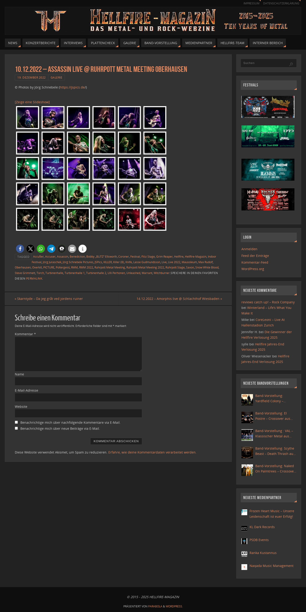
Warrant (147, 273)
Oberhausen (23, 267)
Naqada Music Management (272, 565)
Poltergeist (63, 267)
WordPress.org (252, 269)
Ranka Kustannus (263, 553)
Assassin (62, 256)
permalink (34, 278)
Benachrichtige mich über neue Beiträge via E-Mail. (60, 428)
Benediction (77, 256)
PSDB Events (259, 540)
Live (164, 262)
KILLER (107, 262)
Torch (40, 273)
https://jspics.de (72, 87)
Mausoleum (189, 262)
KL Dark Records (262, 527)
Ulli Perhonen (116, 273)
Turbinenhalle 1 (75, 273)
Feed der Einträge (255, 255)
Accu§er (38, 256)
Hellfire (179, 256)
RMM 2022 (86, 267)
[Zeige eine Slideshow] (32, 102)
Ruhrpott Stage (175, 267)
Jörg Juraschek (52, 262)
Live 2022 (174, 262)
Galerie (56, 77)
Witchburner (162, 273)
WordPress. (174, 606)
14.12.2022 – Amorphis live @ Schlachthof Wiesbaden (179, 298)
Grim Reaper (164, 256)
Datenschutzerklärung (280, 3)
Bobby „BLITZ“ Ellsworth (101, 256)
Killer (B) (118, 262)
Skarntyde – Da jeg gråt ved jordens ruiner (49, 298)
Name (19, 374)
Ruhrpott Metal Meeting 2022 (145, 267)
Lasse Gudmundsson (146, 262)
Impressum (249, 3)
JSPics (98, 262)
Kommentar (25, 334)
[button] (20, 249)
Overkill (37, 267)
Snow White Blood (207, 267)
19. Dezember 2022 (31, 77)
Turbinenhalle (54, 273)
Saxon (190, 267)
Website (21, 406)
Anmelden (249, 249)
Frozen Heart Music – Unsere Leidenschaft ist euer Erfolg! (272, 514)
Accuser (50, 256)
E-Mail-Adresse (26, 390)
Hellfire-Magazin (195, 256)
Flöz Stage (148, 256)
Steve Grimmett (25, 273)
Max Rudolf (205, 262)
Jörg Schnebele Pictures (78, 262)
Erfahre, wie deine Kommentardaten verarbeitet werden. (152, 452)
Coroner (123, 256)
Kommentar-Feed (254, 262)
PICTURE (48, 267)
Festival (135, 256)
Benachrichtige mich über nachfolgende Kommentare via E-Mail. (70, 422)
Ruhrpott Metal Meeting (109, 267)
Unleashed (133, 273)
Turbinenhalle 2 (96, 273)
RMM (74, 267)
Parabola (155, 606)
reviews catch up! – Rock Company (268, 302)
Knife (128, 262)
